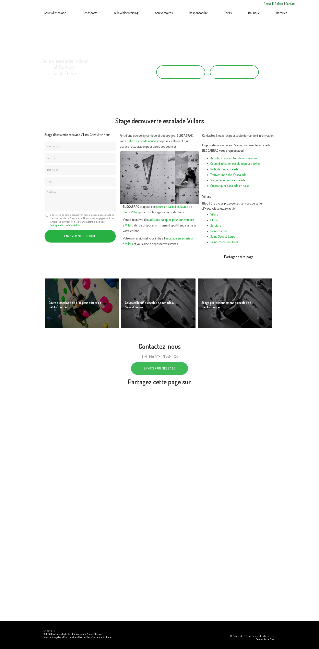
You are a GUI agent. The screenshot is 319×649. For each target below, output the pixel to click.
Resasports (90, 13)
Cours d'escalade (55, 13)
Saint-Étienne (219, 231)
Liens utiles (84, 637)
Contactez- (234, 72)
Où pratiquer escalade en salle (229, 186)
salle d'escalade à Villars (142, 141)
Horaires (281, 13)
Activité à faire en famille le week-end (234, 158)
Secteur (96, 637)
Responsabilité (198, 13)
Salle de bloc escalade (224, 169)
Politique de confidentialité (65, 225)
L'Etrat (214, 220)
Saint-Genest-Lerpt (222, 236)
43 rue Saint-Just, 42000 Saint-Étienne (64, 82)
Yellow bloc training (126, 13)
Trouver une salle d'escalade (228, 175)
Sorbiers (215, 225)
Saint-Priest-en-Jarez (224, 242)
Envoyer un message (159, 368)
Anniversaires (164, 13)
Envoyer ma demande (80, 236)
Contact (290, 4)
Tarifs (228, 13)
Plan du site (69, 637)
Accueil (268, 4)
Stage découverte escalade (227, 180)
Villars (214, 214)
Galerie (279, 4)
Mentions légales (52, 637)
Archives (107, 637)
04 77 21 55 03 (180, 72)
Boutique (254, 13)
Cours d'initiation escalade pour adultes (235, 163)
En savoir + (49, 630)
